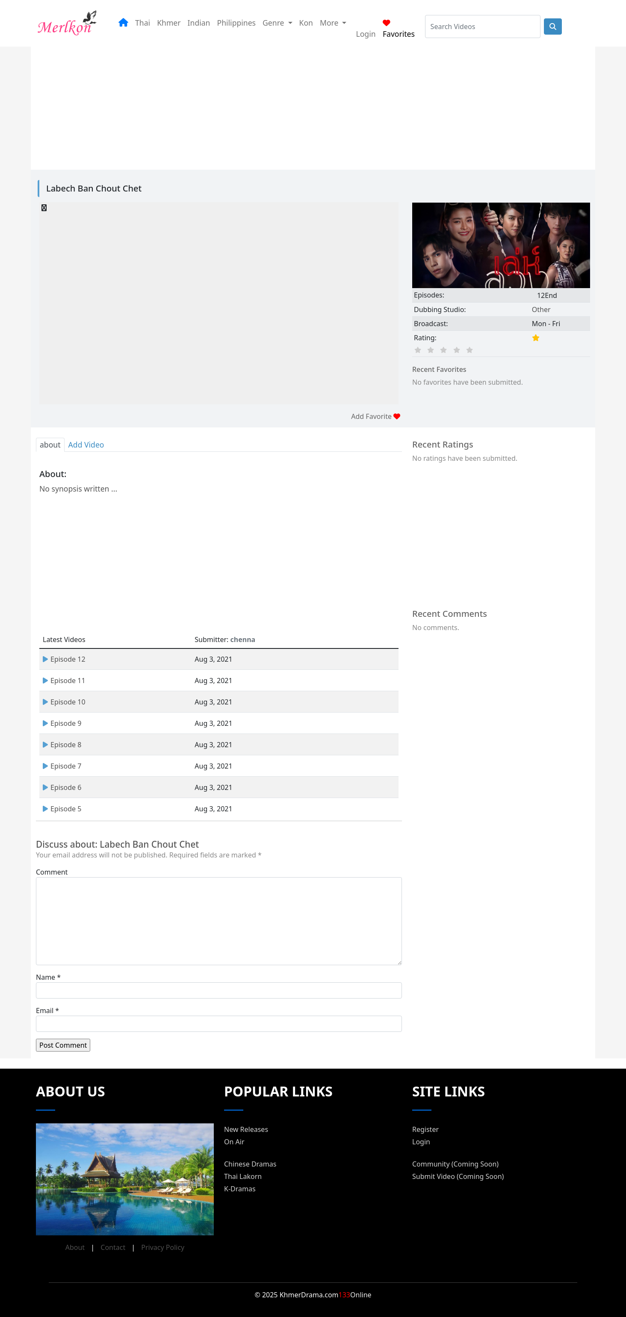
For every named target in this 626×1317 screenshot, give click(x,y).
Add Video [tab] (86, 444)
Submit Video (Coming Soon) (458, 1176)
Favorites (399, 29)
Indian (199, 23)
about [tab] (50, 444)
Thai (142, 23)
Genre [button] (274, 23)
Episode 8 (62, 744)
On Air (234, 1141)
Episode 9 (62, 723)
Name (45, 977)
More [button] (330, 23)
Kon (306, 23)
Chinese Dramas (250, 1164)
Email (44, 1010)
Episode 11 (64, 680)
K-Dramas (240, 1188)
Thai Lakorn (243, 1176)
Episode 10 (64, 702)
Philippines (236, 23)
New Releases (246, 1129)
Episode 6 (62, 787)
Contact (112, 1247)
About (75, 1247)
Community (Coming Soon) (455, 1164)
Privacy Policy (162, 1247)
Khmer (168, 23)
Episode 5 (62, 808)
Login (365, 34)
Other (541, 309)
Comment (52, 872)
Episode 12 (64, 659)
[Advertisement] (302, 106)
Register (425, 1129)
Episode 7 (62, 766)
